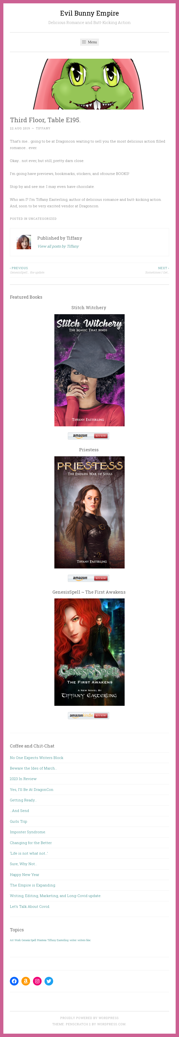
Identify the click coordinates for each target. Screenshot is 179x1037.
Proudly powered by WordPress (89, 1018)
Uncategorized (42, 218)
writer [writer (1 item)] (73, 940)
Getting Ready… (23, 800)
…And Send (19, 810)
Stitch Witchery (88, 307)
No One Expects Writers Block (36, 757)
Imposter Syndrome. (28, 831)
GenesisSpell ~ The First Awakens (89, 592)
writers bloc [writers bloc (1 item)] (84, 940)
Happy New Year (24, 874)
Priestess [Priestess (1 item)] (41, 940)
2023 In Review (23, 778)
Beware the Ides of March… (33, 768)
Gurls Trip (18, 821)
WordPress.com (111, 1024)
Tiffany (43, 128)
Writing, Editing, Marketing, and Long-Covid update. (55, 895)
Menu (89, 42)
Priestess (89, 449)
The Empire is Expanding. (33, 885)
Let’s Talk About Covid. (30, 906)
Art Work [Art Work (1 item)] (15, 940)
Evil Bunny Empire (89, 13)
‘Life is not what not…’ (29, 853)
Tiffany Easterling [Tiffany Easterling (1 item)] (58, 940)
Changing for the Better (31, 842)
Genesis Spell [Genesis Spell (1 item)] (29, 940)
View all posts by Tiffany (58, 246)
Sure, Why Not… (23, 863)
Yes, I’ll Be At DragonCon (31, 789)
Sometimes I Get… (129, 270)
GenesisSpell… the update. (50, 270)
